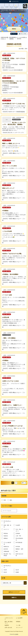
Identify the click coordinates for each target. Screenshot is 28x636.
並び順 (3, 578)
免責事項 (7, 625)
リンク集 (18, 625)
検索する (14, 597)
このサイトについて (2, 7)
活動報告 (11, 38)
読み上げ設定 (23, 33)
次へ (23, 482)
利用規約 (18, 621)
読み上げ (15, 33)
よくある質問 (19, 617)
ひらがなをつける (14, 1)
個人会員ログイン (16, 7)
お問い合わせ (11, 7)
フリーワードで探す (6, 506)
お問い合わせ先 (8, 627)
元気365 (16, 634)
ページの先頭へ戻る (24, 613)
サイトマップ (19, 627)
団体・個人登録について (9, 622)
